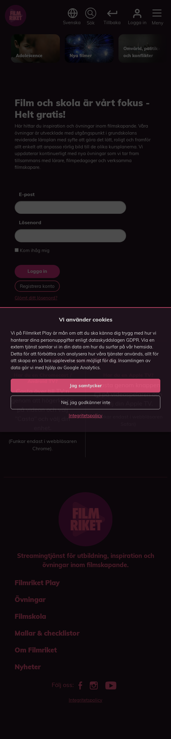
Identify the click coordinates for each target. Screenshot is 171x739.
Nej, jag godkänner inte (85, 402)
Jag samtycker (86, 385)
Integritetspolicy (85, 415)
